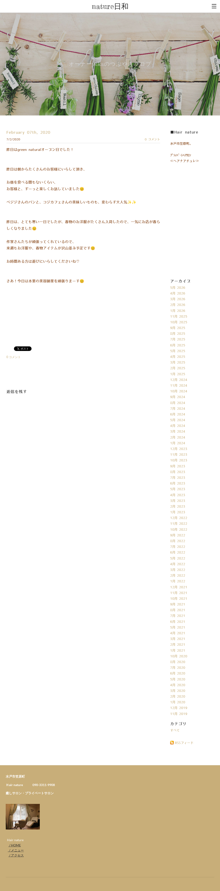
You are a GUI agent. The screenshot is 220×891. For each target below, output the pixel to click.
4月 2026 (177, 293)
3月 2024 (177, 431)
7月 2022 (177, 547)
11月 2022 (178, 524)
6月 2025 (177, 345)
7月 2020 (177, 668)
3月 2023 (177, 501)
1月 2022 (177, 581)
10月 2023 (178, 460)
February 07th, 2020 (28, 133)
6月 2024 (177, 414)
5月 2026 (177, 288)
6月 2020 (177, 673)
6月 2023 (177, 483)
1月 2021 (177, 651)
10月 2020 (178, 656)
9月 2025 (177, 328)
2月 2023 (177, 506)
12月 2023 (178, 449)
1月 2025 (177, 374)
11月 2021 (178, 593)
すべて (175, 730)
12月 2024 (178, 380)
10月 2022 (178, 530)
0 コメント (152, 139)
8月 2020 (177, 662)
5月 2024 (177, 420)
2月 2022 (177, 576)
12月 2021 (178, 587)
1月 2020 (177, 702)
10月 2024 (178, 391)
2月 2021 (177, 645)
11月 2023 (178, 455)
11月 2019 (178, 714)
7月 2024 (177, 409)
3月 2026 (177, 299)
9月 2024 (177, 397)
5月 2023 (177, 489)
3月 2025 (177, 362)
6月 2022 (177, 552)
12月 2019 (178, 708)
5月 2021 (177, 627)
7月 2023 (177, 478)
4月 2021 (177, 633)
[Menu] (214, 5)
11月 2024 (178, 386)
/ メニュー (16, 850)
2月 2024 (177, 437)
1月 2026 (177, 311)
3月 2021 (177, 639)
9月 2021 (177, 604)
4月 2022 (177, 564)
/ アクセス (16, 855)
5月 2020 (177, 679)
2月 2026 (177, 305)
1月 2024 (177, 443)
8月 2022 (177, 541)
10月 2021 (178, 599)
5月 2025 (177, 351)
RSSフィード (184, 743)
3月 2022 (177, 570)
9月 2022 (177, 535)
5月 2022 (177, 558)
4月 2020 (177, 685)
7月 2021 (177, 616)
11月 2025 (178, 316)
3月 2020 (177, 691)
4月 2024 (177, 426)
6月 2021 (177, 622)
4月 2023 (177, 495)
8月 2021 (177, 610)
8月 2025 (177, 334)
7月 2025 (177, 339)
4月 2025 (177, 357)
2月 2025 (177, 368)
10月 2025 (178, 322)
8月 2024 (177, 403)
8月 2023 (177, 472)
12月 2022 (178, 518)
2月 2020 (177, 696)
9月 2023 (177, 466)
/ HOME (14, 845)
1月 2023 (177, 512)
